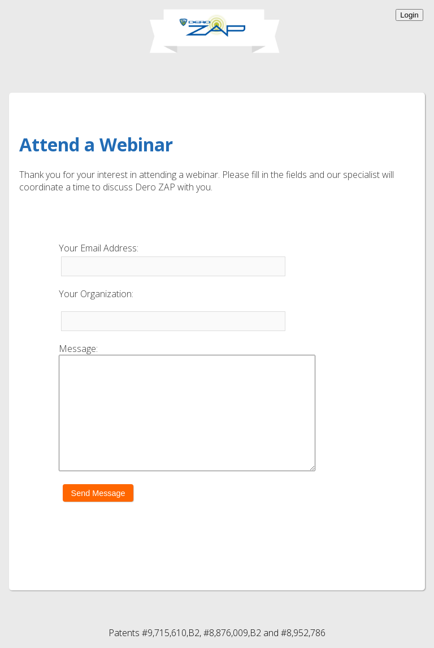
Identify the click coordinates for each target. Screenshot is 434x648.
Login (409, 15)
